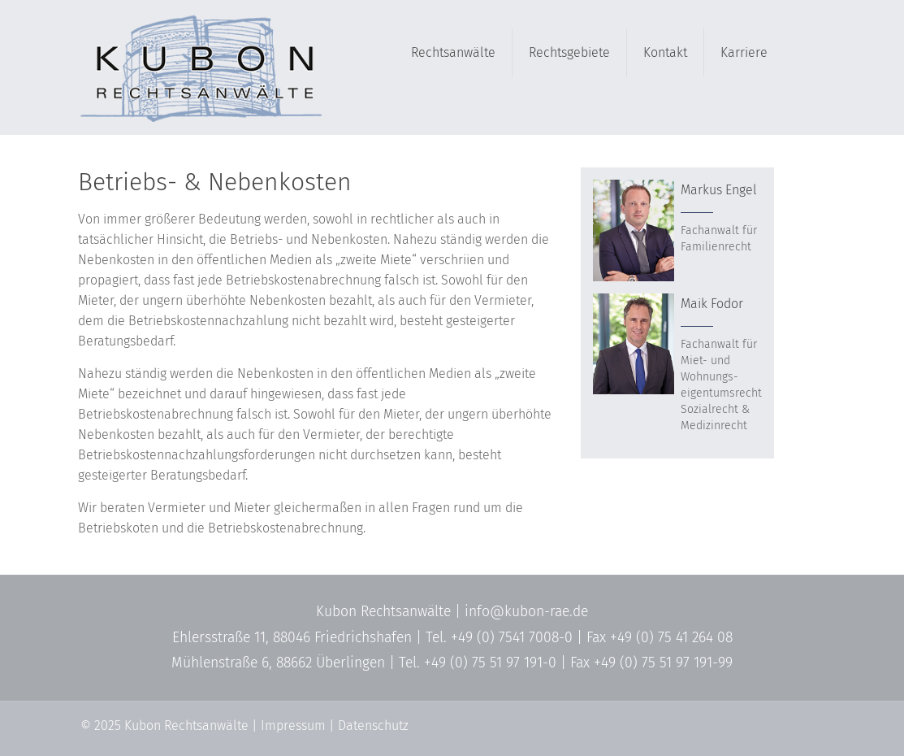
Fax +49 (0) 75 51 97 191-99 (651, 662)
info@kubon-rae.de (526, 611)
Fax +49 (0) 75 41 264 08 (659, 637)
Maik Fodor (712, 303)
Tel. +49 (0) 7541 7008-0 (499, 637)
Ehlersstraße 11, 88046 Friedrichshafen (292, 637)
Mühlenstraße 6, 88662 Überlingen (278, 662)
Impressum (293, 725)
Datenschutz (373, 725)
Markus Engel (719, 190)
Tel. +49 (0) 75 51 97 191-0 (477, 662)
